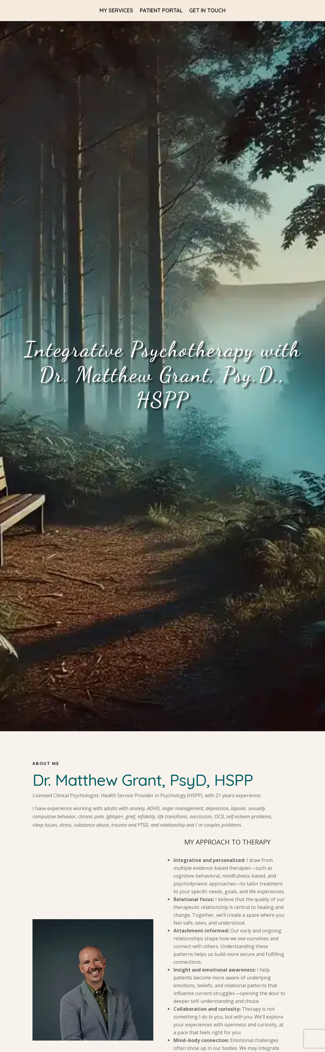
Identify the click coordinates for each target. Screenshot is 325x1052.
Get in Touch (207, 11)
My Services (116, 11)
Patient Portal (161, 11)
